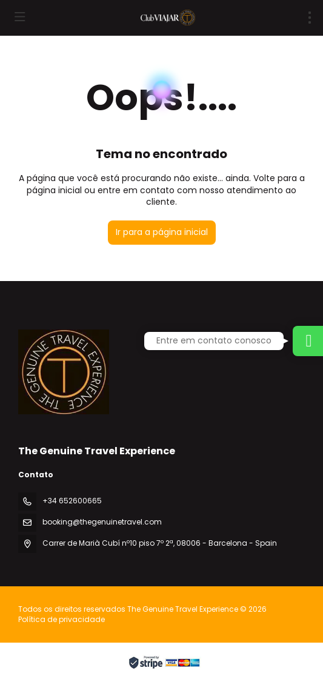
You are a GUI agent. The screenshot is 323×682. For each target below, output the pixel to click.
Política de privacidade (61, 619)
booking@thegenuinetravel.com (102, 522)
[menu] (309, 17)
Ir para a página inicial (162, 232)
